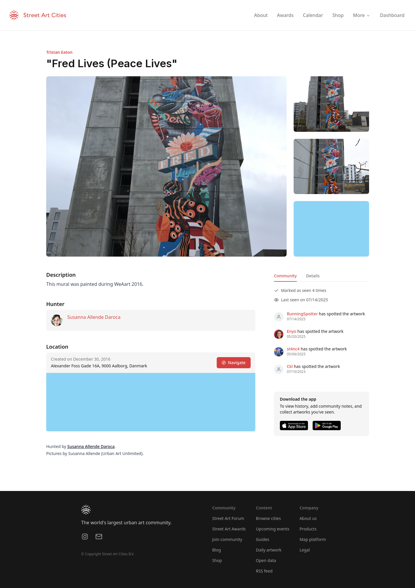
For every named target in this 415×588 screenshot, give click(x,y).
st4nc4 (293, 349)
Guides (262, 539)
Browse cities (268, 518)
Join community (227, 539)
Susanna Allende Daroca (93, 317)
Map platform (312, 539)
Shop (217, 560)
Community (285, 276)
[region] (331, 229)
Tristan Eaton (59, 52)
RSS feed (264, 571)
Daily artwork (269, 550)
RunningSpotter (302, 314)
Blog (216, 550)
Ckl (290, 366)
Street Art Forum (228, 518)
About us (308, 518)
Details (312, 276)
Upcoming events (273, 529)
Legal (304, 550)
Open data (266, 560)
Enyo (291, 331)
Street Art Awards (229, 529)
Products (307, 529)
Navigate (233, 362)
